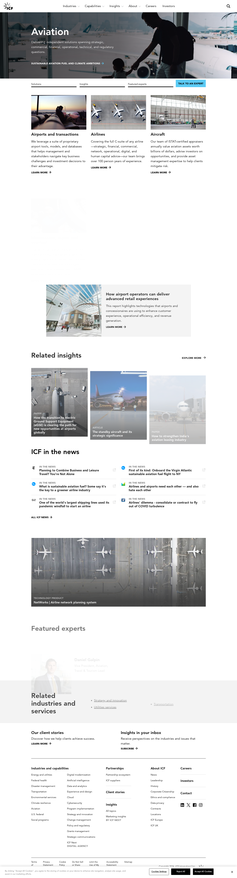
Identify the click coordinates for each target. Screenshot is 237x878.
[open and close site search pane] (228, 6)
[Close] (232, 871)
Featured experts (137, 84)
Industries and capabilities (51, 768)
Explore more (194, 368)
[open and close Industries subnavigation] (71, 6)
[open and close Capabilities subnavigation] (94, 6)
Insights (84, 84)
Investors (189, 780)
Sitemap (128, 862)
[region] (118, 872)
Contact (188, 793)
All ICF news (41, 517)
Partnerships (116, 768)
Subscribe (129, 748)
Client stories (117, 792)
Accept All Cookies (203, 871)
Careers (188, 768)
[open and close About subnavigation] (134, 6)
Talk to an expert (190, 83)
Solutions (36, 84)
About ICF (160, 768)
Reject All (181, 871)
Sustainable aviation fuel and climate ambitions (65, 63)
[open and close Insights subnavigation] (116, 6)
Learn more (41, 743)
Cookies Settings (159, 871)
